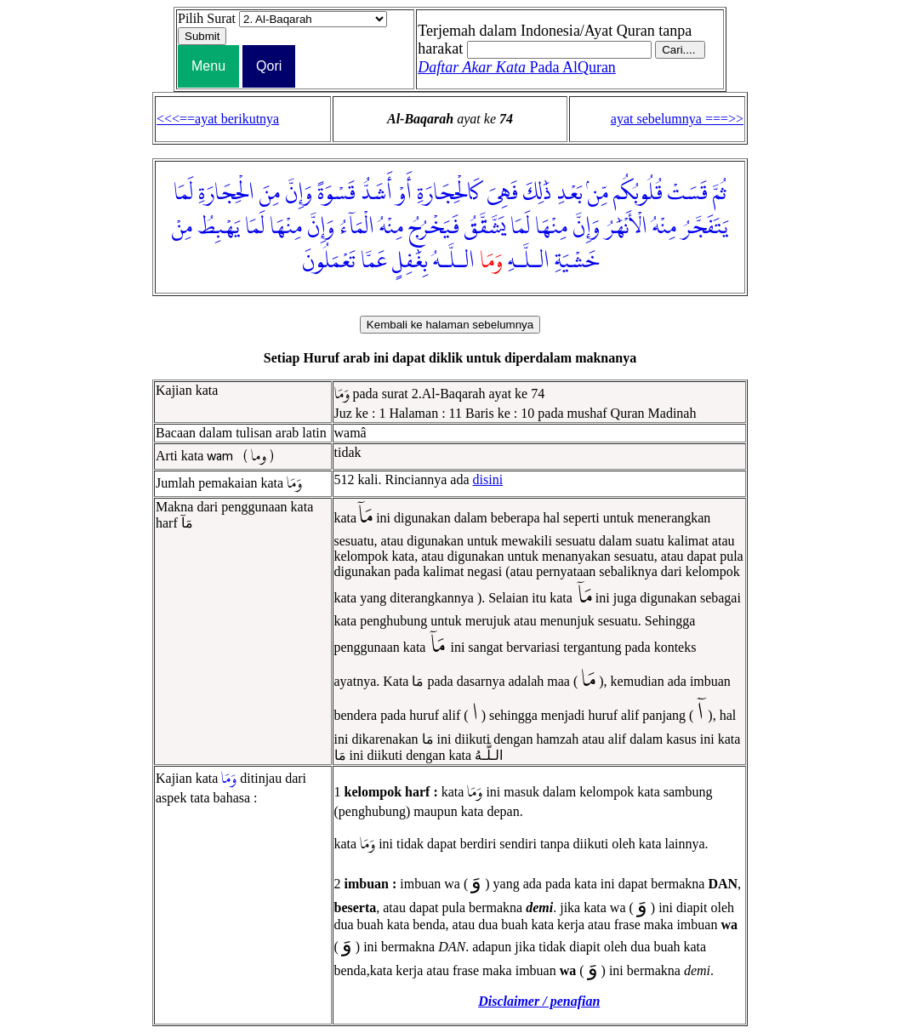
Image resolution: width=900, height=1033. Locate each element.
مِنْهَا (551, 227)
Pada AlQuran (517, 67)
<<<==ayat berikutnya (218, 118)
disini (488, 479)
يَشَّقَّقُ (484, 227)
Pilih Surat (207, 18)
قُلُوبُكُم (638, 193)
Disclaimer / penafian (539, 1001)
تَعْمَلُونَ (329, 261)
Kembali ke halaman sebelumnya (450, 324)
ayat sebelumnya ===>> (677, 118)
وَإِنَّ (298, 193)
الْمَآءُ (356, 227)
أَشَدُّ (376, 193)
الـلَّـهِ (529, 261)
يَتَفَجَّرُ (704, 227)
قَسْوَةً (336, 193)
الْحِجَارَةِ (226, 193)
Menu (208, 66)
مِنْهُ (664, 227)
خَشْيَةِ (577, 261)
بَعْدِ (569, 193)
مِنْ (182, 227)
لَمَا (183, 193)
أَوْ (404, 193)
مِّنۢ (598, 193)
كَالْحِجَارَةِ (449, 193)
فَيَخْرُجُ (433, 227)
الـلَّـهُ (454, 261)
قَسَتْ (688, 193)
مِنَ (269, 193)
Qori (269, 66)
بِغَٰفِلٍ (410, 261)
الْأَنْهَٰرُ (626, 227)
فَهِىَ (502, 193)
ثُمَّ (719, 193)
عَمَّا (374, 261)
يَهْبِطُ (218, 227)
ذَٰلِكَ (537, 193)
